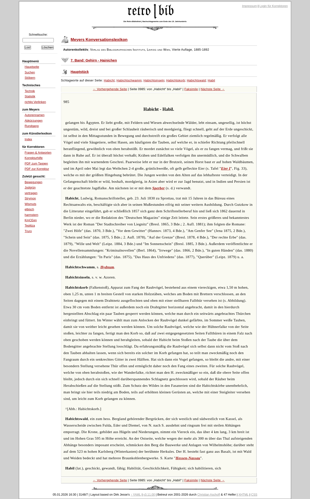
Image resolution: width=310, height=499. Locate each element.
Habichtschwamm (129, 80)
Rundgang (32, 126)
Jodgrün (30, 187)
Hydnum (107, 267)
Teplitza (30, 225)
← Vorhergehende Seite (110, 89)
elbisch (29, 209)
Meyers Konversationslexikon (99, 39)
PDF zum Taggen (36, 163)
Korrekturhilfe (34, 158)
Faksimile (191, 89)
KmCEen (31, 220)
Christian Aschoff (208, 494)
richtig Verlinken (35, 102)
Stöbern (30, 77)
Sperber (158, 188)
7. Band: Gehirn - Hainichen (94, 60)
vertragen (31, 193)
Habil (211, 80)
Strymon (30, 198)
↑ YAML (136, 494)
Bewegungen (33, 182)
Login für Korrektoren (273, 6)
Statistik (30, 96)
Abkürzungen (34, 120)
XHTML (243, 494)
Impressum (249, 6)
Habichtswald (196, 80)
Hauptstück (80, 72)
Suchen (30, 72)
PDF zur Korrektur (37, 169)
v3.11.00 (149, 494)
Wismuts (30, 204)
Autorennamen (35, 115)
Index (28, 139)
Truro (28, 231)
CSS (254, 494)
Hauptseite (32, 67)
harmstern (31, 215)
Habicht (109, 80)
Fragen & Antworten (38, 152)
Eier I (226, 168)
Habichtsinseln (153, 80)
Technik (30, 91)
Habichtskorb (175, 80)
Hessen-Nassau (188, 458)
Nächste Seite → (213, 89)
